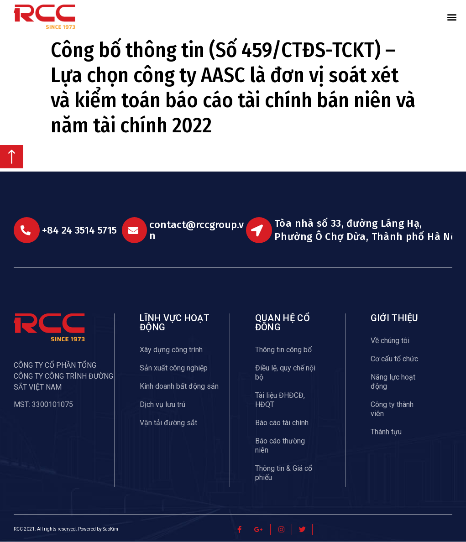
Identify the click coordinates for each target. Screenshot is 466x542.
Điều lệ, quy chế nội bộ (285, 372)
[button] (452, 17)
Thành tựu (386, 431)
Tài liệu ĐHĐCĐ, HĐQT (280, 400)
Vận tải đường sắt (168, 422)
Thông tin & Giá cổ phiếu (283, 473)
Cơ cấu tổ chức (394, 358)
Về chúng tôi (390, 340)
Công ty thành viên (392, 409)
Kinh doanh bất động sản (179, 386)
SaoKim (110, 529)
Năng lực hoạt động (393, 382)
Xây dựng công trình (171, 349)
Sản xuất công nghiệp (174, 368)
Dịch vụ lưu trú (162, 404)
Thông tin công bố (283, 349)
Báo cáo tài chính (282, 422)
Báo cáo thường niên (280, 445)
